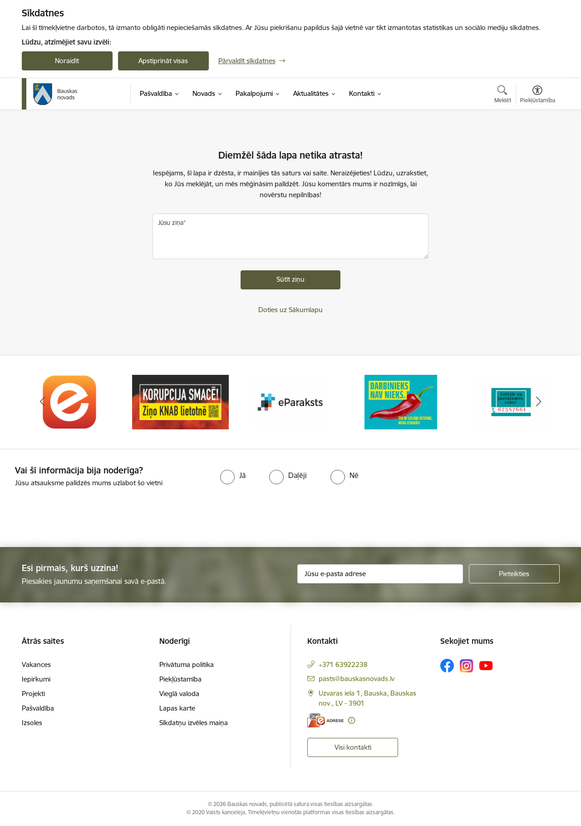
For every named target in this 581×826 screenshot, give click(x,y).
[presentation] (76, 513)
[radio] (233, 475)
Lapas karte (177, 708)
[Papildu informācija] (351, 720)
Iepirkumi (36, 679)
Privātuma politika (186, 664)
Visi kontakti (353, 747)
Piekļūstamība (180, 679)
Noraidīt (67, 60)
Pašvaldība (38, 708)
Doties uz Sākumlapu (290, 309)
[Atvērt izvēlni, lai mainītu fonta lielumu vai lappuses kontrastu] (538, 95)
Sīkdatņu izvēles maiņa (193, 722)
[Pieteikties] (514, 573)
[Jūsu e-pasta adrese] (380, 573)
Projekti (33, 693)
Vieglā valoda (179, 693)
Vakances (36, 664)
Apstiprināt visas (163, 60)
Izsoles (32, 722)
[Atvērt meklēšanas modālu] (503, 95)
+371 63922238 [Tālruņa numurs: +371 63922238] (343, 664)
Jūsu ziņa (170, 223)
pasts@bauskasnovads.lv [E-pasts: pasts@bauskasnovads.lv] (356, 678)
